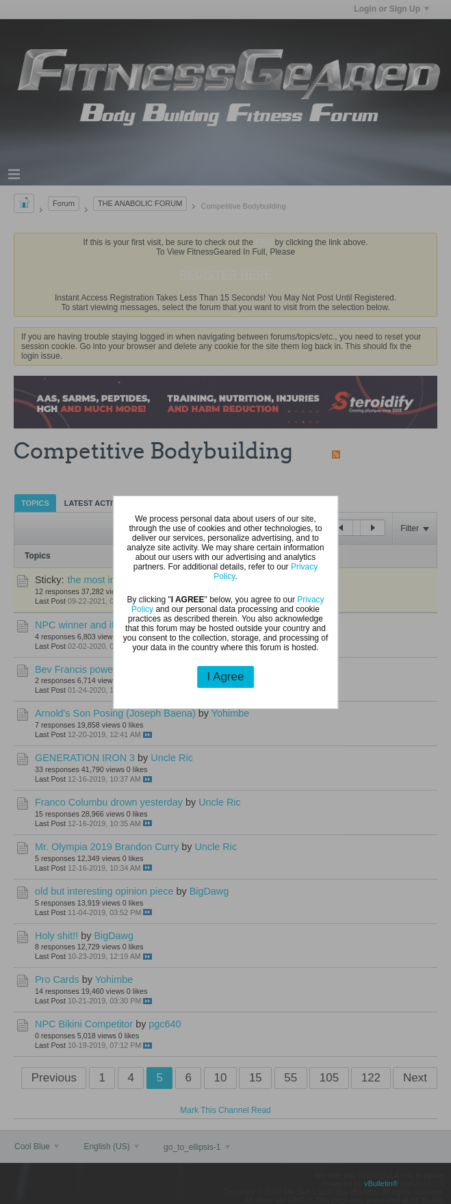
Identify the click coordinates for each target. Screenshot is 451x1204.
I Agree (225, 676)
